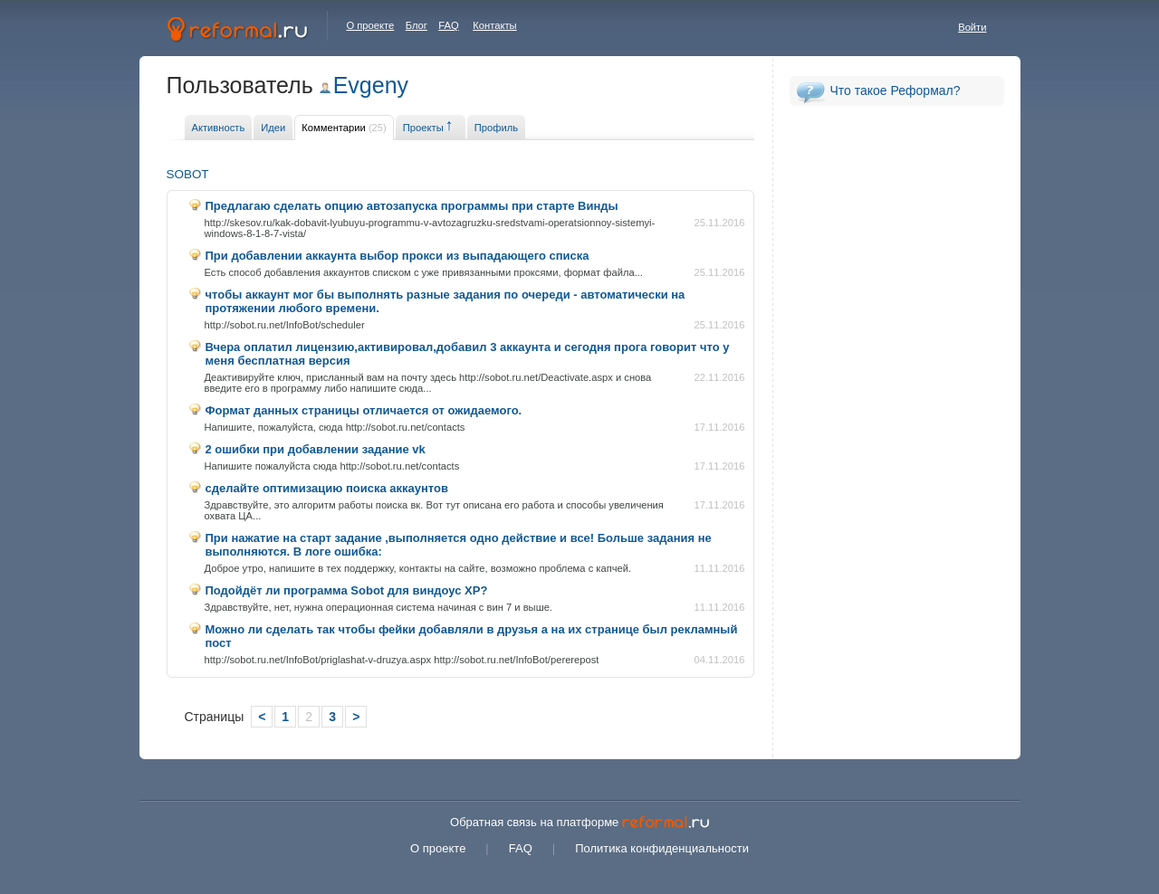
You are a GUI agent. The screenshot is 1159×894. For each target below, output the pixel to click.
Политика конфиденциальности (662, 848)
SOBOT (188, 174)
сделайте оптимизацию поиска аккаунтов (327, 488)
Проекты (423, 127)
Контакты (494, 25)
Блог (416, 25)
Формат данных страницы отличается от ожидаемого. (364, 410)
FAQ (448, 25)
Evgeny (370, 85)
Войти (972, 27)
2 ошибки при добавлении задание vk (316, 449)
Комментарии (344, 127)
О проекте (371, 25)
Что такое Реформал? (895, 90)
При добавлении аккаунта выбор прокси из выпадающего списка (397, 255)
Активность (218, 127)
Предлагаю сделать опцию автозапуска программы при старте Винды (412, 206)
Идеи (273, 127)
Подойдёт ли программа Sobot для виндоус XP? (347, 590)
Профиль (496, 127)
